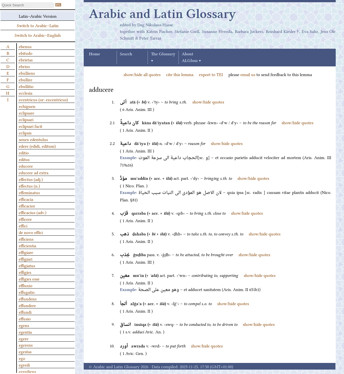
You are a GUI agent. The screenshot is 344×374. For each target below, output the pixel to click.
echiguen (27, 106)
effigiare (26, 252)
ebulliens (27, 73)
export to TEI (211, 74)
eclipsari (26, 119)
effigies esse (29, 279)
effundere (27, 305)
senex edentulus (33, 139)
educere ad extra (33, 172)
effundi (25, 312)
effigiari (25, 259)
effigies (25, 272)
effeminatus (29, 192)
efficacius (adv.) (32, 212)
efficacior (27, 205)
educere (26, 166)
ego (22, 358)
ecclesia (25, 93)
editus (24, 159)
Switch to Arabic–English (38, 35)
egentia (25, 332)
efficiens (26, 239)
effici (23, 225)
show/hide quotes (208, 101)
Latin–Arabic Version (38, 16)
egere (23, 338)
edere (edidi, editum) (37, 146)
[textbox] (27, 5)
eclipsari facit (30, 126)
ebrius (24, 66)
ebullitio (26, 86)
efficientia (27, 245)
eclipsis (25, 132)
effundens (27, 298)
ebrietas (26, 59)
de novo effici (31, 232)
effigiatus (27, 265)
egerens (26, 345)
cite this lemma (179, 74)
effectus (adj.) (31, 179)
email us (247, 74)
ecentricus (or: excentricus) (43, 99)
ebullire (25, 79)
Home (94, 54)
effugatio (27, 292)
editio (24, 152)
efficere (25, 219)
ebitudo (25, 53)
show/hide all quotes (142, 74)
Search (126, 54)
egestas (25, 351)
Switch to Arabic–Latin (38, 25)
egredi (24, 365)
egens (24, 325)
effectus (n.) (29, 186)
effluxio (25, 285)
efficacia (26, 199)
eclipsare (26, 113)
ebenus (25, 46)
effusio (25, 318)
